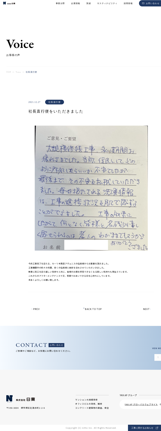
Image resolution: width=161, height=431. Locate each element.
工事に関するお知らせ (144, 428)
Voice (18, 72)
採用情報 (128, 8)
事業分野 (60, 8)
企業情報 (75, 8)
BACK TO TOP (93, 309)
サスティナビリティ (107, 8)
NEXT (146, 309)
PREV (36, 309)
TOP (8, 72)
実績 (88, 8)
